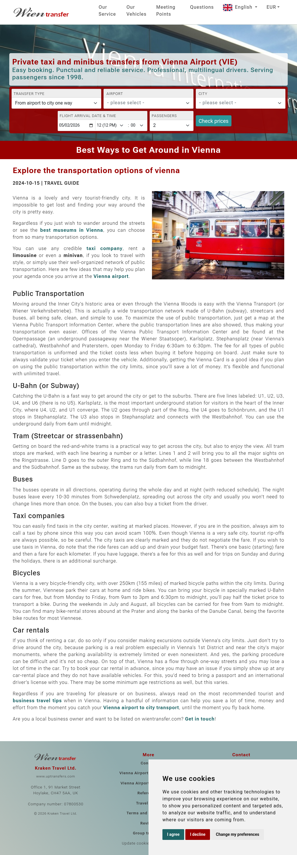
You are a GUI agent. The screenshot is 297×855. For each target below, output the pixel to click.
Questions (202, 7)
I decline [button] (197, 834)
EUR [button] (271, 7)
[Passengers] (171, 125)
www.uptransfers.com (55, 776)
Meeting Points (165, 10)
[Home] (42, 12)
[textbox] (145, 102)
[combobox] (148, 103)
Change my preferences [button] (237, 834)
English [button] (238, 7)
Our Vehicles (136, 10)
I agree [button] (173, 834)
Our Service (107, 10)
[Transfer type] (56, 103)
